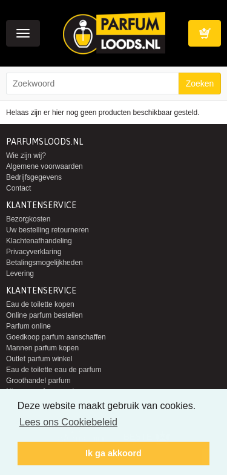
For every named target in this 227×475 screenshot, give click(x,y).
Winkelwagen (204, 33)
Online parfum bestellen (44, 315)
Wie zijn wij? (26, 155)
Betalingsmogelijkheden (44, 262)
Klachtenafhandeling (39, 241)
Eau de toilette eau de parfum (53, 369)
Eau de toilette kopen (40, 304)
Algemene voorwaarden (44, 166)
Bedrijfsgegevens (34, 177)
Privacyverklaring (33, 251)
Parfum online (28, 326)
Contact (18, 188)
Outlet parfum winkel (39, 359)
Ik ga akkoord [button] (113, 453)
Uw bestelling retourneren (47, 230)
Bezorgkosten (28, 219)
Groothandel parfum (38, 380)
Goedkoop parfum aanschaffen (56, 337)
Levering (20, 273)
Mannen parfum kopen (42, 348)
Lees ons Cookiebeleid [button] (68, 422)
